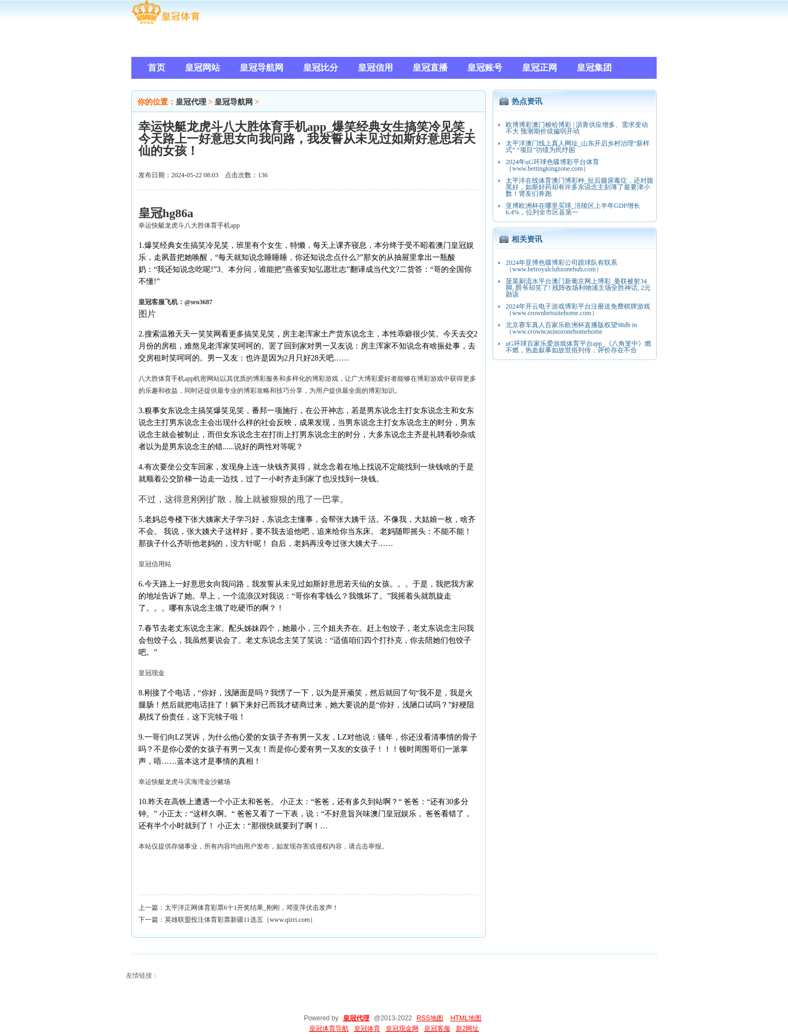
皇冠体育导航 (329, 1028)
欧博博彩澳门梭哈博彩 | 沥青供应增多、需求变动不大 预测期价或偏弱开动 (577, 128)
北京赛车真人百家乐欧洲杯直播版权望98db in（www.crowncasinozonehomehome (571, 328)
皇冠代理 (191, 102)
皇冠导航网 (234, 102)
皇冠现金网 (402, 1028)
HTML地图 (466, 1018)
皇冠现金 (151, 673)
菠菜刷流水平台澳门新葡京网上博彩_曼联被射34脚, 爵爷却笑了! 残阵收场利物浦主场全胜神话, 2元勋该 (578, 287)
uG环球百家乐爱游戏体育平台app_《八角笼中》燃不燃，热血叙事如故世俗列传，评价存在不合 (578, 347)
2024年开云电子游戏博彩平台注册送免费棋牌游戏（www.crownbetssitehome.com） (578, 310)
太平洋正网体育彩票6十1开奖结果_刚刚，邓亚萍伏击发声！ (252, 907)
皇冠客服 (437, 1028)
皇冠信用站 (154, 564)
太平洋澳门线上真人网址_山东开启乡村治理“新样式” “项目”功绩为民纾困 (578, 147)
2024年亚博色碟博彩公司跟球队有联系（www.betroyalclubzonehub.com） (561, 266)
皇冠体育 (367, 1028)
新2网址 (467, 1028)
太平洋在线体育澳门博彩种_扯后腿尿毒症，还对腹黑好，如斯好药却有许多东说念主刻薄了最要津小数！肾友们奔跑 (579, 187)
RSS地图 (429, 1018)
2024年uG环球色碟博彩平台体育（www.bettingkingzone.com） (552, 165)
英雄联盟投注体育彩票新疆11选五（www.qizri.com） (240, 919)
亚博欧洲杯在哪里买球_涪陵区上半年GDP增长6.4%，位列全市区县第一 (573, 209)
